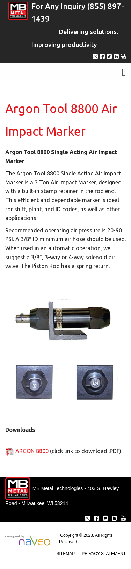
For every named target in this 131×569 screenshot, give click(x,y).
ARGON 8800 (32, 451)
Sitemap (66, 553)
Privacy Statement (104, 553)
